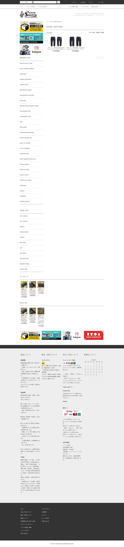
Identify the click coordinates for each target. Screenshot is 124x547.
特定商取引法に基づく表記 (28, 521)
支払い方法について (26, 512)
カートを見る (45, 518)
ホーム (21, 6)
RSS (22, 533)
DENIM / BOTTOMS (57, 21)
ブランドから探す (29, 6)
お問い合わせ (93, 6)
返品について (24, 518)
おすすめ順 (92, 32)
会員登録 (82, 2)
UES (51, 21)
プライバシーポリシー (27, 524)
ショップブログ (83, 6)
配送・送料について (26, 515)
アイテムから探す (41, 6)
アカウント (73, 2)
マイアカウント (46, 509)
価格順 (98, 32)
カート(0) (99, 2)
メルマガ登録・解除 (72, 6)
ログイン (90, 2)
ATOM (25, 533)
